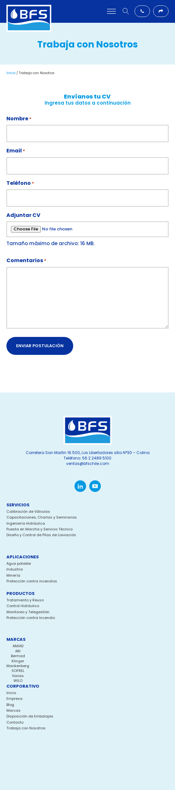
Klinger (18, 661)
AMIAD (18, 645)
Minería (13, 575)
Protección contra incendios (31, 581)
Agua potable (18, 563)
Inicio (10, 73)
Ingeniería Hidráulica (25, 523)
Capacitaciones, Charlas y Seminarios (41, 517)
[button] (142, 11)
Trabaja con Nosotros (26, 728)
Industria (14, 569)
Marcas (13, 710)
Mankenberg (17, 665)
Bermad (18, 655)
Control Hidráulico (22, 606)
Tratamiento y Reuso (25, 600)
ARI (18, 651)
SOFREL (18, 670)
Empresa (14, 698)
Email (15, 150)
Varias (18, 675)
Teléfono (20, 183)
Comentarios (26, 260)
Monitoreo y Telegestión (27, 612)
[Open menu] (111, 11)
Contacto (14, 722)
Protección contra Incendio (30, 617)
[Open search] (126, 11)
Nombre (18, 118)
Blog (10, 704)
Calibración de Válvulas (28, 511)
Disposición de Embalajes (29, 716)
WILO (17, 680)
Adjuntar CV (23, 215)
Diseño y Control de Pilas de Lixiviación (41, 535)
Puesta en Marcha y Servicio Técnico (39, 529)
